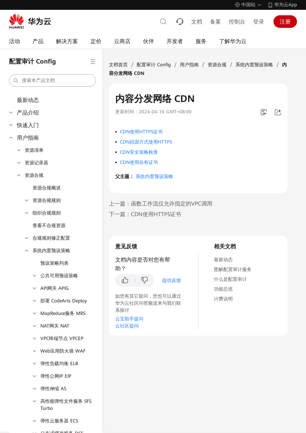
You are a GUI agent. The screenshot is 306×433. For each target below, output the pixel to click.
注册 (285, 21)
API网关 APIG (54, 288)
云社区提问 (127, 326)
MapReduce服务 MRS (62, 313)
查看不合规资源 (49, 225)
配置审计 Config (154, 64)
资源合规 (34, 175)
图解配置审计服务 (233, 269)
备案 (215, 21)
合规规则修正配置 (51, 238)
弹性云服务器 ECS (59, 421)
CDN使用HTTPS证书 (141, 132)
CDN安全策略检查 (139, 152)
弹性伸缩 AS (53, 388)
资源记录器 (36, 163)
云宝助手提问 (129, 319)
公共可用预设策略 (59, 275)
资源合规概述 (47, 188)
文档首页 (118, 64)
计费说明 (223, 299)
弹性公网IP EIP (55, 376)
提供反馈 (171, 280)
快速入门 (28, 125)
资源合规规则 (47, 200)
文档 (196, 21)
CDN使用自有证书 (139, 162)
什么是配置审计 (230, 279)
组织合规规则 (47, 213)
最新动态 (28, 100)
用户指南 (28, 138)
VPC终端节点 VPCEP (61, 338)
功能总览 (223, 289)
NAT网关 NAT (54, 326)
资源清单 (34, 150)
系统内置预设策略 (51, 250)
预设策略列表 (54, 263)
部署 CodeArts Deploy (63, 301)
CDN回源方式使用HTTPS (146, 142)
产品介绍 (28, 112)
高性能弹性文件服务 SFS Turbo (65, 404)
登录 (258, 21)
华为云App (285, 4)
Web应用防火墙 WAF (62, 351)
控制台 (237, 21)
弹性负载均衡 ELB (59, 363)
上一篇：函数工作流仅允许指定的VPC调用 (160, 203)
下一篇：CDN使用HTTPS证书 (145, 214)
